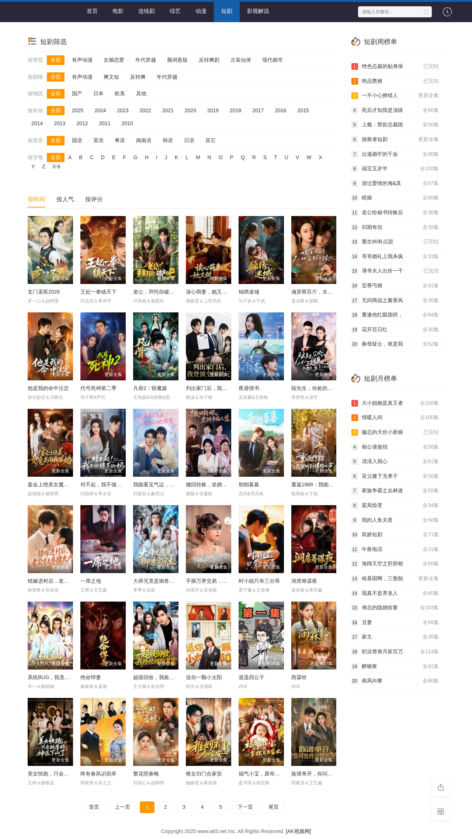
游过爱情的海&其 (395, 183)
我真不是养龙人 (395, 593)
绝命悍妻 (90, 677)
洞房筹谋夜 (304, 581)
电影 (118, 11)
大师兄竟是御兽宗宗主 (159, 581)
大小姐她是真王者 (395, 403)
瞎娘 (395, 198)
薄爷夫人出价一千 (395, 271)
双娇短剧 (395, 534)
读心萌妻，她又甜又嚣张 (214, 292)
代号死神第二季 (98, 388)
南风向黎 (395, 681)
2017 (258, 110)
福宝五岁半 (395, 168)
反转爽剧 (209, 60)
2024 (100, 110)
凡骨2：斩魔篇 (150, 388)
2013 (59, 123)
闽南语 (144, 140)
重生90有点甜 (395, 242)
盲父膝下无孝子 (395, 476)
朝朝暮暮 (249, 484)
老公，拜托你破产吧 (156, 292)
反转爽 (138, 77)
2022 (145, 110)
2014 (37, 123)
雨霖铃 (299, 677)
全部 (56, 60)
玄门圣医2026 (44, 292)
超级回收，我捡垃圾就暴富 (164, 677)
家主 (395, 637)
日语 (189, 140)
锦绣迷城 (249, 292)
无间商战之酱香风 (395, 300)
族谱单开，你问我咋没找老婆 (324, 774)
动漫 (200, 11)
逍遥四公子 (251, 677)
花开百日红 (395, 329)
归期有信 (395, 227)
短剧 (226, 11)
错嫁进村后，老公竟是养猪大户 (64, 581)
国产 (77, 93)
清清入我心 (395, 461)
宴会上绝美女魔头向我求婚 (59, 484)
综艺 (175, 11)
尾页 (273, 807)
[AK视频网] (298, 831)
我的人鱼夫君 (395, 520)
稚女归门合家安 (204, 774)
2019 (213, 110)
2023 (122, 110)
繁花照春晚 (146, 774)
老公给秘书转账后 (395, 212)
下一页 (245, 807)
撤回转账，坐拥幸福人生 (214, 484)
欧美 (120, 93)
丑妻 (395, 622)
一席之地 (90, 581)
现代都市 (272, 60)
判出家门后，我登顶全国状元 (219, 388)
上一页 (122, 807)
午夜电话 (395, 549)
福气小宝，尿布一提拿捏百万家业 (277, 774)
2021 (168, 110)
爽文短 (111, 77)
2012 (82, 123)
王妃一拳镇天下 (98, 292)
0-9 (56, 166)
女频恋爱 (114, 60)
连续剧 (146, 11)
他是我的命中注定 (48, 388)
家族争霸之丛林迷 (395, 490)
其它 (210, 140)
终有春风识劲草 (98, 774)
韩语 (168, 140)
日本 (98, 93)
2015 (303, 110)
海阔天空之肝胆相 (395, 564)
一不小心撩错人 (395, 95)
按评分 (94, 199)
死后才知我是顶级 (395, 110)
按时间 (36, 199)
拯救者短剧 (395, 139)
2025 (77, 110)
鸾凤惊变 (395, 505)
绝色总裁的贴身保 (395, 66)
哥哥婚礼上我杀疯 (395, 256)
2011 (104, 123)
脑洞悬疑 (177, 60)
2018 (235, 110)
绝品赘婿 (395, 81)
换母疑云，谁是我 (395, 344)
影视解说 (258, 11)
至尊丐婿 (395, 286)
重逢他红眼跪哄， (395, 315)
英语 (98, 140)
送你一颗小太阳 (204, 677)
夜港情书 (249, 388)
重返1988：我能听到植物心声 (325, 484)
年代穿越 (145, 60)
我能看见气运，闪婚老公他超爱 (169, 484)
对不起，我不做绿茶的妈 (108, 484)
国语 (77, 140)
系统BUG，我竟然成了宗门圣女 (64, 677)
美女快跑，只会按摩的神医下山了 (66, 774)
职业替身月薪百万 (395, 651)
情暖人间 (395, 417)
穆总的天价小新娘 (395, 432)
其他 (141, 93)
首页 (92, 11)
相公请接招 (395, 447)
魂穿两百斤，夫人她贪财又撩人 (327, 292)
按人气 (65, 199)
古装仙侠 (240, 60)
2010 (127, 123)
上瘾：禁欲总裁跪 (395, 125)
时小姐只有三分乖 (259, 581)
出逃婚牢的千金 (395, 154)
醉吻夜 (395, 666)
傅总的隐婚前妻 (395, 608)
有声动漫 (82, 60)
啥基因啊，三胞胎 (395, 578)
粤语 (120, 140)
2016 (280, 110)
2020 (190, 110)
